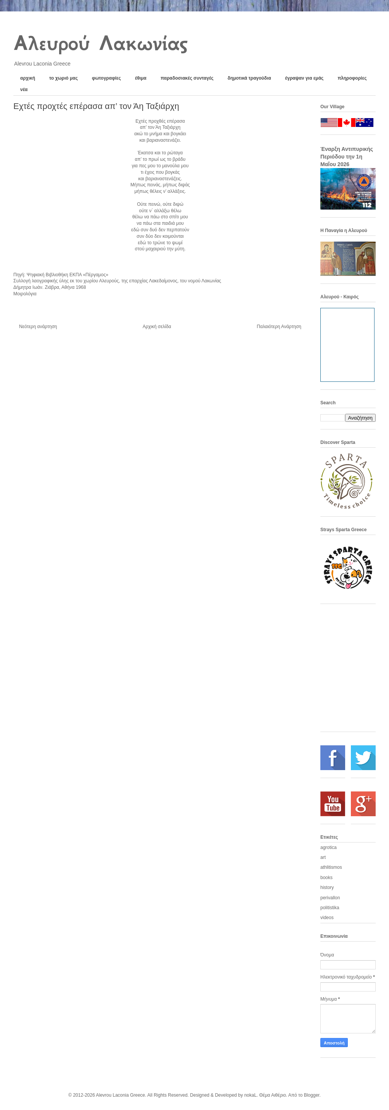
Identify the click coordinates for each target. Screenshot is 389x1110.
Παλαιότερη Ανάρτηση (279, 326)
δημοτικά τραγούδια (249, 78)
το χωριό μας (63, 78)
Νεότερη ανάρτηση (38, 326)
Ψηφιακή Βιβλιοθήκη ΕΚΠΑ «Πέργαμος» (67, 274)
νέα (23, 89)
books (326, 877)
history (327, 887)
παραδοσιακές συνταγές (187, 78)
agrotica (328, 847)
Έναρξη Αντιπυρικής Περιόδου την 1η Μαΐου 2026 (346, 156)
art (323, 857)
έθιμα (140, 78)
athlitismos (331, 867)
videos (327, 917)
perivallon (330, 897)
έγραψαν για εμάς (304, 78)
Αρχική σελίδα (157, 326)
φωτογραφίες (106, 78)
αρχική (27, 78)
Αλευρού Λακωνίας (100, 43)
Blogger (312, 1095)
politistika (329, 907)
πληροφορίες (352, 78)
